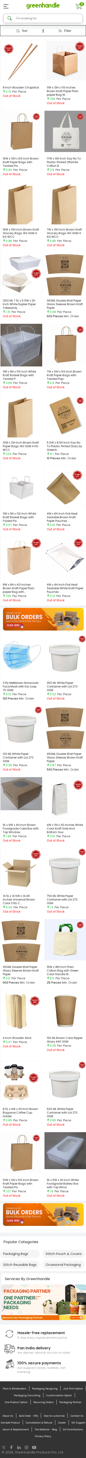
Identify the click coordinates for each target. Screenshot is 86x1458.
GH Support (78, 1422)
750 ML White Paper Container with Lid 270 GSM (62, 899)
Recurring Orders (43, 1402)
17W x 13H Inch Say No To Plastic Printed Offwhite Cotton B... (64, 162)
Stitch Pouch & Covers (64, 1254)
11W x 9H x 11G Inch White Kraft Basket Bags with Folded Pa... (19, 517)
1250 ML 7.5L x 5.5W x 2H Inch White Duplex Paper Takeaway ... (19, 304)
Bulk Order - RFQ (28, 1416)
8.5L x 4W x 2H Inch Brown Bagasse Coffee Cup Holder (20, 1112)
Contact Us (76, 1416)
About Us (8, 1416)
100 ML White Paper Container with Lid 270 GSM (18, 757)
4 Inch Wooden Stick (17, 1038)
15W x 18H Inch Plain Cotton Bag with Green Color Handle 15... (62, 970)
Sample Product (10, 1422)
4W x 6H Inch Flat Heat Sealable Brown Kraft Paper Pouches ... (62, 517)
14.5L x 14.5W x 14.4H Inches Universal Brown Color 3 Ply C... (19, 899)
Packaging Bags (15, 1254)
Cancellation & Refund (39, 1422)
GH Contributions (73, 1429)
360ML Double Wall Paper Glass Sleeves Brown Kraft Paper (65, 304)
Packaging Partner (70, 1402)
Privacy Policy (43, 1436)
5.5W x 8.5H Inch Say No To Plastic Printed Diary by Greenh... (64, 446)
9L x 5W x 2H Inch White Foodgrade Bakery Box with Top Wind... (63, 1183)
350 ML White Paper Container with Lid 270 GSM (62, 686)
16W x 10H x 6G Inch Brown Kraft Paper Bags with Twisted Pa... (21, 162)
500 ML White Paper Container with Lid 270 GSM (62, 1112)
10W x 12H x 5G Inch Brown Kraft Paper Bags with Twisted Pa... (21, 1183)
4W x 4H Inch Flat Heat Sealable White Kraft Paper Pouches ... (65, 588)
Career (62, 1422)
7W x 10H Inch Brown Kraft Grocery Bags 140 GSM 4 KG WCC (64, 233)
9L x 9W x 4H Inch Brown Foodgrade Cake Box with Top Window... (21, 828)
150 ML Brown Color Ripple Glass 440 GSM (64, 1039)
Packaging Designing (45, 1388)
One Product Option (16, 1402)
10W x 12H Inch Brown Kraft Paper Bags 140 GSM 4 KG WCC (21, 446)
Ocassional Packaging (63, 1264)
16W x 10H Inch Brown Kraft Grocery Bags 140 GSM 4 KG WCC (21, 233)
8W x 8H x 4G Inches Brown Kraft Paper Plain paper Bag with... (18, 588)
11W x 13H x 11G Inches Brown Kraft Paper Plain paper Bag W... (62, 91)
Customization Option (59, 1395)
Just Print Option (73, 1388)
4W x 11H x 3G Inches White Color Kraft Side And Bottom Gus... (65, 828)
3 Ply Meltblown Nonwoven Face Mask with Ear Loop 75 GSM (21, 686)
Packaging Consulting (27, 1395)
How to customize (54, 1416)
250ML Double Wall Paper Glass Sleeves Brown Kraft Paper (21, 970)
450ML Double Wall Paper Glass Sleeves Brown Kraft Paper (65, 757)
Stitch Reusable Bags (19, 1264)
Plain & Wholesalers (14, 1388)
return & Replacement (16, 1429)
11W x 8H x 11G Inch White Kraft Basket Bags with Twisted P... (19, 375)
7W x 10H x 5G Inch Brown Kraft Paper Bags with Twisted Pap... (64, 375)
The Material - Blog (46, 1429)
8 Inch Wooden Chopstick (21, 87)
